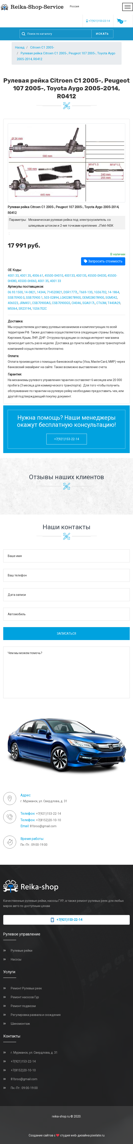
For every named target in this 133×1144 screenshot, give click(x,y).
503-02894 (51, 297)
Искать (102, 33)
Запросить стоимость (103, 261)
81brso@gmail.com (43, 826)
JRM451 (25, 303)
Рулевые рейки (21, 950)
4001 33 (55, 281)
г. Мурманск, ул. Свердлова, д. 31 (34, 1052)
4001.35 (25, 275)
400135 (81, 275)
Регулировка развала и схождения (36, 1015)
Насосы (16, 959)
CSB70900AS (41, 303)
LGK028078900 (70, 297)
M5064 (12, 308)
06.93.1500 (15, 292)
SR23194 (25, 308)
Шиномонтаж (20, 1023)
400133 (69, 275)
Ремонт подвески (23, 1006)
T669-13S (86, 292)
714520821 (54, 292)
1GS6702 (100, 292)
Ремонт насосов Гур (25, 997)
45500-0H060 (27, 281)
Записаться (66, 633)
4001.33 (13, 275)
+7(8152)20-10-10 (48, 820)
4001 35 (43, 281)
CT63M (101, 303)
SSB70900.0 (16, 297)
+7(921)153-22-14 (98, 20)
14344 (41, 292)
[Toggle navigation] (127, 7)
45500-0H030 (97, 275)
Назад (20, 47)
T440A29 (114, 303)
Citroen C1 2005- (42, 47)
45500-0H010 (54, 275)
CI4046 (76, 303)
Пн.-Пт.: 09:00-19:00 (24, 1088)
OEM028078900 (93, 297)
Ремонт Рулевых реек (26, 988)
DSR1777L (71, 292)
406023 (13, 303)
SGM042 (111, 297)
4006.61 (37, 275)
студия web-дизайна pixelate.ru (82, 1135)
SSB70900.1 (34, 297)
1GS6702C (39, 308)
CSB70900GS (61, 303)
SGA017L (88, 303)
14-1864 (113, 292)
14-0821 (30, 292)
